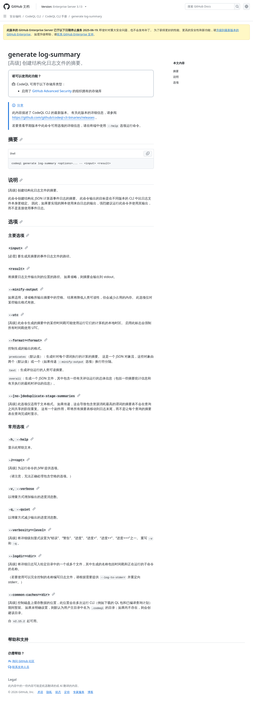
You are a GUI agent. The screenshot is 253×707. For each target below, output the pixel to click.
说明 (15, 179)
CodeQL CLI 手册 (56, 16)
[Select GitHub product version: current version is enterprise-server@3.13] (63, 6)
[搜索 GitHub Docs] (209, 6)
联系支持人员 (18, 667)
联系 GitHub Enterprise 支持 (75, 34)
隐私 (49, 692)
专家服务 (78, 692)
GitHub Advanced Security (52, 91)
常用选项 (18, 426)
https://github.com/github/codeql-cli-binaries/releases (53, 117)
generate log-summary (86, 16)
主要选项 (18, 235)
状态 (58, 692)
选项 (15, 221)
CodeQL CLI (33, 16)
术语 (40, 692)
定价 (67, 692)
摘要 (15, 139)
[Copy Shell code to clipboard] (148, 153)
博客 (90, 692)
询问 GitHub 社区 (21, 661)
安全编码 (15, 16)
